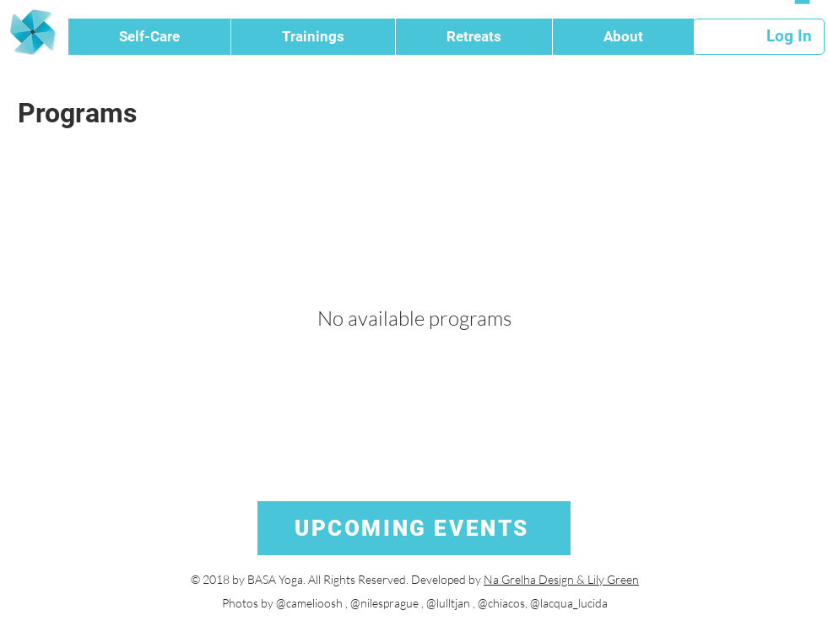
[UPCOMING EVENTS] (414, 528)
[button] (149, 37)
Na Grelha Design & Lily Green (561, 579)
